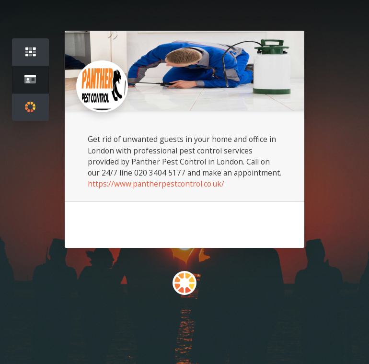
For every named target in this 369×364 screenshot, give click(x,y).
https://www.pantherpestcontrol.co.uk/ (156, 183)
